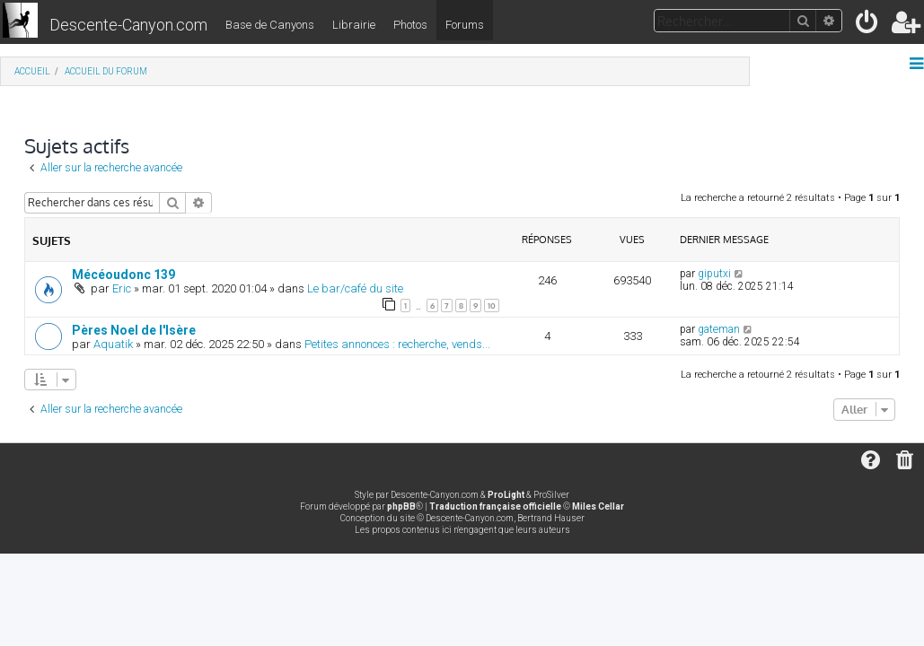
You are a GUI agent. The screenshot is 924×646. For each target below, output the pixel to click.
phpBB (401, 506)
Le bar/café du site (355, 288)
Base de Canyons (269, 24)
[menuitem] (867, 25)
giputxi (714, 273)
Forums (464, 24)
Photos (410, 24)
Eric (121, 288)
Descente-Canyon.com (128, 24)
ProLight (506, 495)
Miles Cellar (598, 506)
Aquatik (113, 344)
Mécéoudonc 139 (123, 274)
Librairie (353, 24)
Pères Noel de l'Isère (134, 330)
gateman (719, 329)
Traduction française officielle (495, 506)
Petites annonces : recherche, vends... (397, 344)
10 (492, 305)
